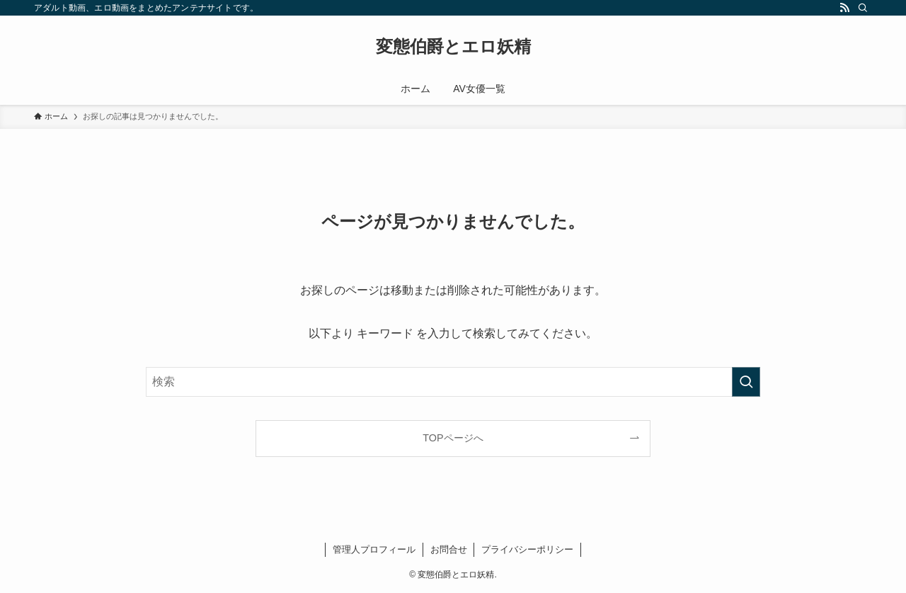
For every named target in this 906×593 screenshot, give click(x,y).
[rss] (844, 8)
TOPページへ (453, 438)
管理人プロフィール (374, 549)
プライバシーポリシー (527, 549)
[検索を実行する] (746, 382)
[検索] (863, 8)
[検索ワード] (453, 382)
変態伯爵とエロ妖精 (453, 46)
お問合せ (448, 549)
